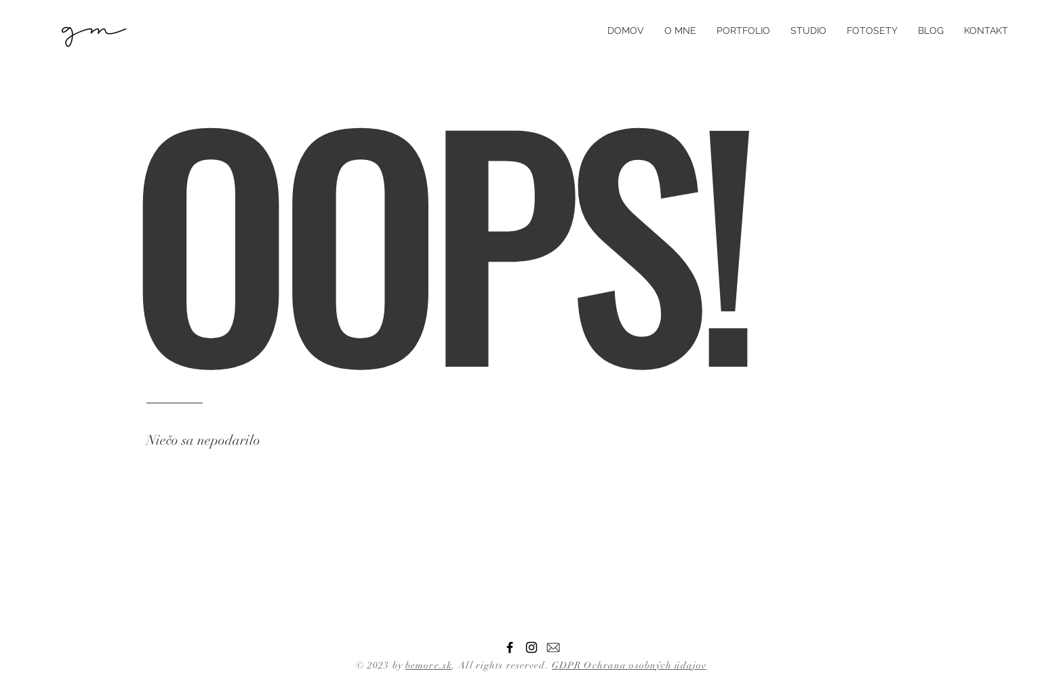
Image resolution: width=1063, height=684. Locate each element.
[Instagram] (531, 647)
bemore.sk (428, 665)
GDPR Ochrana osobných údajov (629, 665)
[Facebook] (509, 647)
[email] (553, 647)
